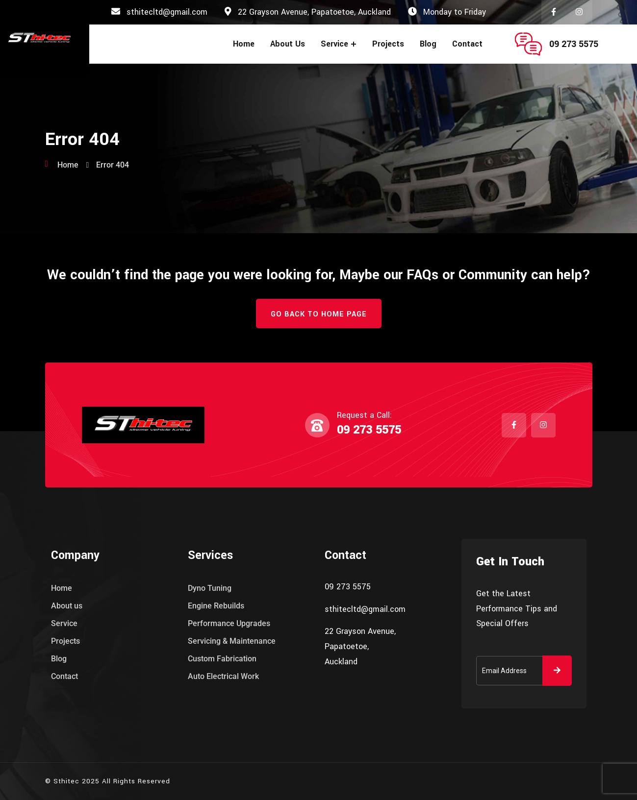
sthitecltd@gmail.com (167, 12)
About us (287, 43)
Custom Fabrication (222, 658)
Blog (428, 43)
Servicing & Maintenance (232, 641)
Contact (467, 43)
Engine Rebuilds (216, 605)
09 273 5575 (573, 44)
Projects (388, 43)
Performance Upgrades (229, 623)
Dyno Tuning (209, 588)
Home (244, 43)
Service (334, 43)
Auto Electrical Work (223, 676)
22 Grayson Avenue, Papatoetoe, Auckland (314, 12)
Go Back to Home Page (319, 314)
